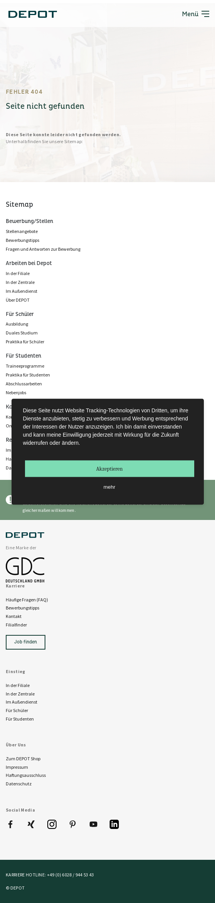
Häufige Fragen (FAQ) (27, 600)
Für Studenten (20, 719)
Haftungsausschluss (26, 775)
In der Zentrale (20, 694)
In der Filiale (18, 685)
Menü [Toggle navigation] (195, 13)
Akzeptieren (109, 468)
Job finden (25, 642)
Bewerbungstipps (22, 608)
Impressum (17, 767)
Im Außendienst (21, 702)
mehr (109, 486)
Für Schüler (17, 710)
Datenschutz (19, 784)
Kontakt (14, 616)
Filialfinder (16, 625)
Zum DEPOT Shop (23, 758)
